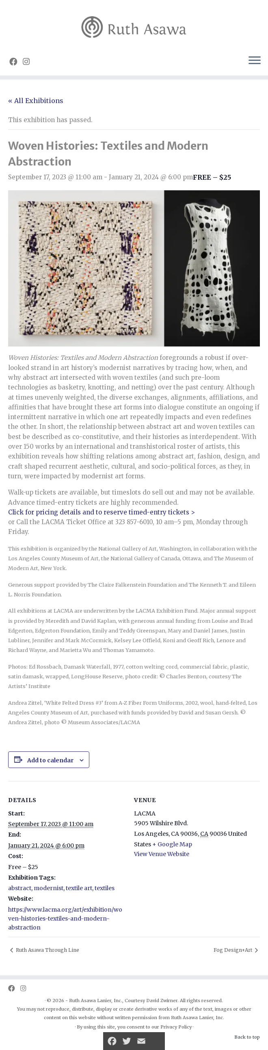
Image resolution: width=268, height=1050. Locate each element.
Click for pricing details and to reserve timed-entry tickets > (101, 512)
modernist (48, 888)
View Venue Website (161, 854)
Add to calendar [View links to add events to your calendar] (50, 760)
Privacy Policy (176, 1027)
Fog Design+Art (233, 950)
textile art (79, 888)
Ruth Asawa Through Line (47, 950)
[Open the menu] (255, 61)
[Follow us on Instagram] (29, 62)
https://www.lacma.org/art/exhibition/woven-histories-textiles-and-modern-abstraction (65, 918)
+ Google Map (172, 844)
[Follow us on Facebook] (16, 62)
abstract (19, 888)
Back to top (247, 1037)
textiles (105, 888)
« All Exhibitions (35, 101)
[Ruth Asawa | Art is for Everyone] (134, 24)
